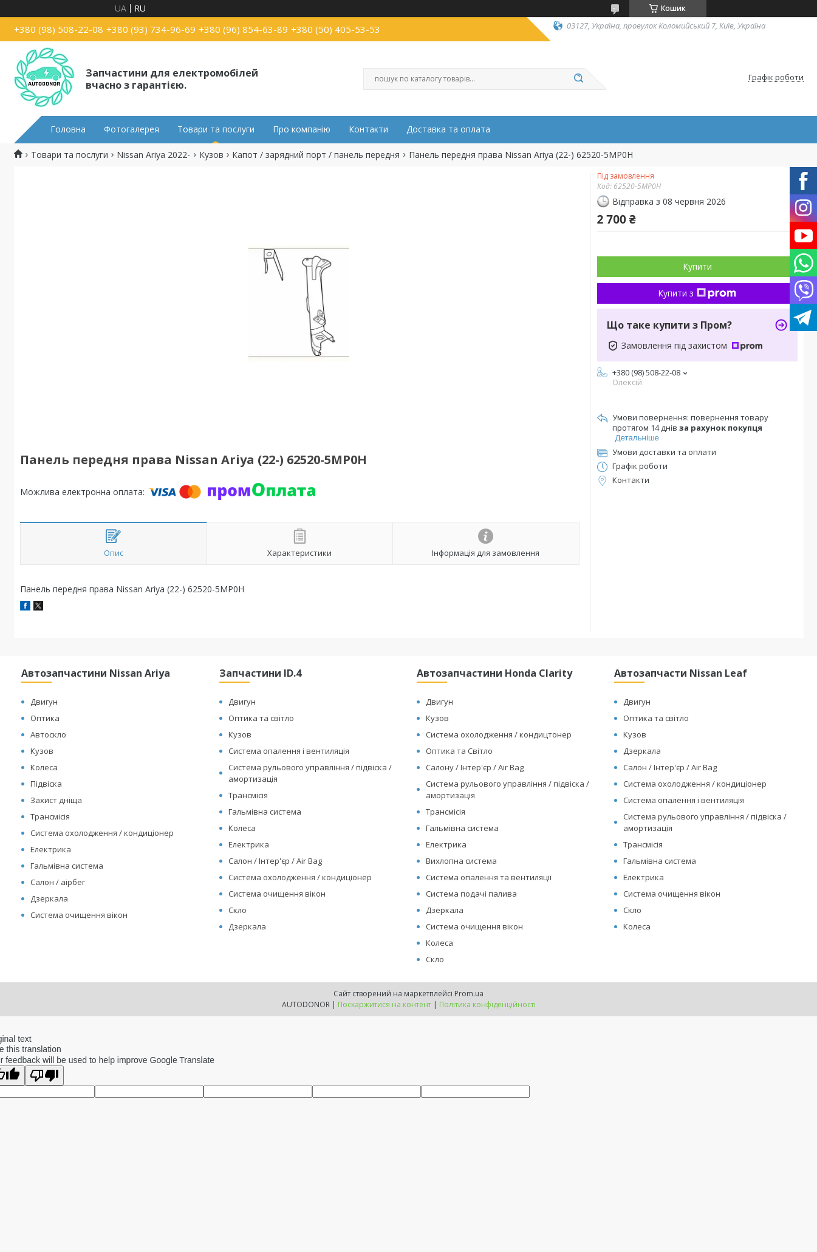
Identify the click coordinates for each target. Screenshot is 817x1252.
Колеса (44, 767)
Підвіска (46, 783)
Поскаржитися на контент (384, 1004)
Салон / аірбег (57, 882)
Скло (237, 910)
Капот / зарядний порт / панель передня (316, 154)
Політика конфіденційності (487, 1004)
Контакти (368, 129)
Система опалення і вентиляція (288, 750)
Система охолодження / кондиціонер (102, 832)
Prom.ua (469, 993)
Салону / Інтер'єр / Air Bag (475, 767)
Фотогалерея (131, 129)
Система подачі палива (471, 893)
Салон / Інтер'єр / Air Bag (275, 860)
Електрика (50, 849)
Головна (68, 129)
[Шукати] (579, 79)
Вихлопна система (461, 860)
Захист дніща (56, 800)
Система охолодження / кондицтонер (499, 734)
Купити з (697, 293)
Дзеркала (49, 898)
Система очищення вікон (79, 914)
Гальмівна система (66, 865)
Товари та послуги (216, 129)
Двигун (44, 701)
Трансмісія (50, 816)
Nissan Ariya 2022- (153, 154)
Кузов (211, 154)
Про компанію (301, 129)
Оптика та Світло (459, 750)
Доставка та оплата (448, 129)
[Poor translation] (44, 1076)
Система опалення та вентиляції (489, 877)
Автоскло (48, 734)
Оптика (45, 718)
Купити (697, 266)
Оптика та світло (261, 718)
